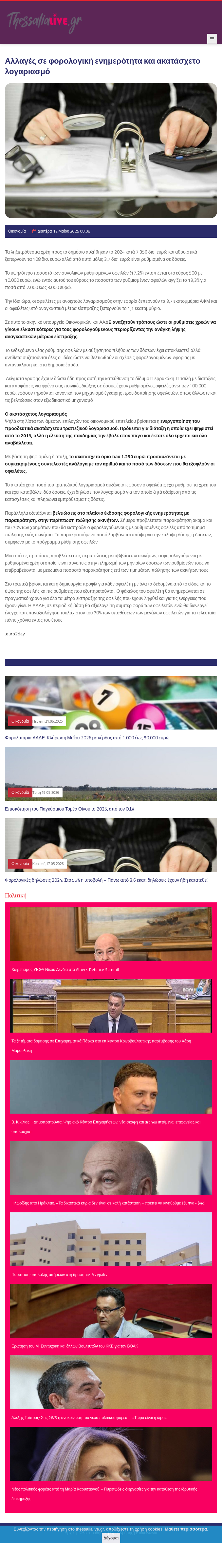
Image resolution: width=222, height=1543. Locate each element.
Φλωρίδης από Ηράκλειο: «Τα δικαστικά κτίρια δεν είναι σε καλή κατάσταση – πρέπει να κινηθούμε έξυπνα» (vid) (108, 1203)
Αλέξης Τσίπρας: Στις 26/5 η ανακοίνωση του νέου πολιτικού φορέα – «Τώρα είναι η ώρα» (89, 1417)
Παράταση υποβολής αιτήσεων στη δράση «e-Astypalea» (61, 1274)
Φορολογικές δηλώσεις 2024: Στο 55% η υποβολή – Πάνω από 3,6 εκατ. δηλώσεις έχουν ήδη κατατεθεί (106, 879)
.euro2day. (15, 633)
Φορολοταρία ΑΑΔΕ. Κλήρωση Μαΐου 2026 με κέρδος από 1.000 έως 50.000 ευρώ (87, 737)
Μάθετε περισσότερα (186, 1530)
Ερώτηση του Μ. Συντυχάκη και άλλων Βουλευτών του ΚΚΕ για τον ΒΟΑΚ (74, 1346)
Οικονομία (17, 231)
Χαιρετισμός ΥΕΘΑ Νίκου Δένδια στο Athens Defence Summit (65, 969)
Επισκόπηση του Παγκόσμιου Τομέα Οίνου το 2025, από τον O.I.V (69, 808)
